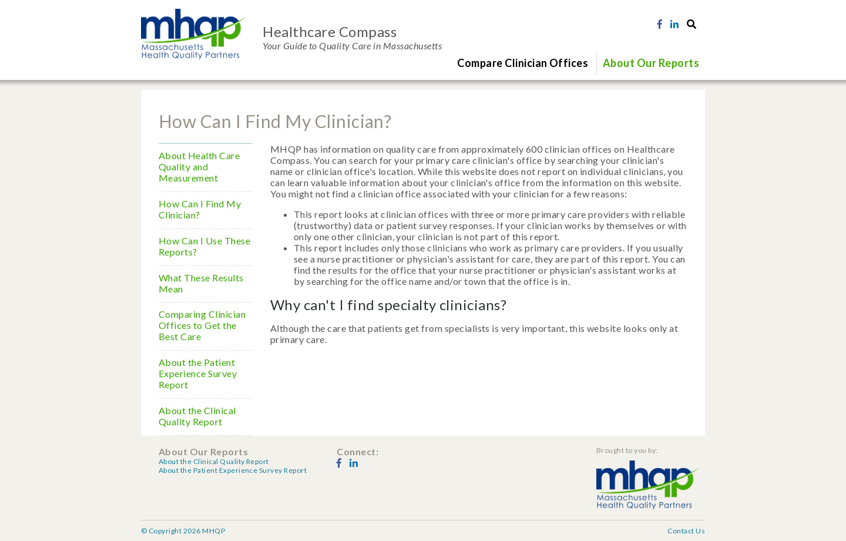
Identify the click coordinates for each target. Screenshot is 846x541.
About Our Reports (651, 62)
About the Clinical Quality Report (197, 416)
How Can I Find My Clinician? (200, 209)
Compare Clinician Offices (522, 62)
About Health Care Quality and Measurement (199, 166)
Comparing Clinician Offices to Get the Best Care (202, 325)
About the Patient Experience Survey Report (198, 373)
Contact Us (686, 530)
